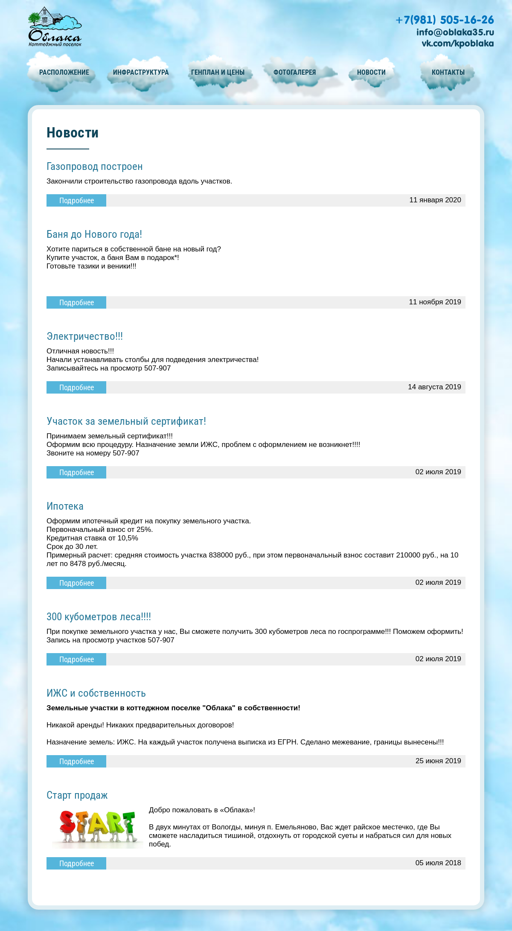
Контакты (448, 72)
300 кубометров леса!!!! (99, 616)
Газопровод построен (95, 166)
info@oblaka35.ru (455, 32)
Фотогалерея (294, 72)
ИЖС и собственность (96, 693)
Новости (371, 72)
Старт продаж (77, 795)
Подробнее (76, 200)
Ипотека (65, 506)
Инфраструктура (141, 72)
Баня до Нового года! (94, 234)
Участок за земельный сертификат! (126, 421)
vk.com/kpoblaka (458, 43)
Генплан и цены (217, 72)
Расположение (64, 72)
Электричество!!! (85, 336)
